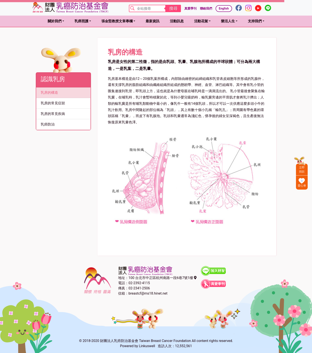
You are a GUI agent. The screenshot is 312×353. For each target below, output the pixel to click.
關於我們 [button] (55, 21)
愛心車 (302, 185)
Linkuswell (147, 346)
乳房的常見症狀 (53, 103)
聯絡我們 (206, 8)
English (224, 8)
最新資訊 (152, 21)
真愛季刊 (190, 8)
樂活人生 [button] (228, 21)
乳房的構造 (49, 92)
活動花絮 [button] (201, 21)
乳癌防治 (48, 124)
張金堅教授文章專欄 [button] (117, 21)
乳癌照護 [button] (81, 21)
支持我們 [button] (255, 21)
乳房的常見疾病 (53, 114)
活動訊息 (177, 21)
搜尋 (173, 8)
